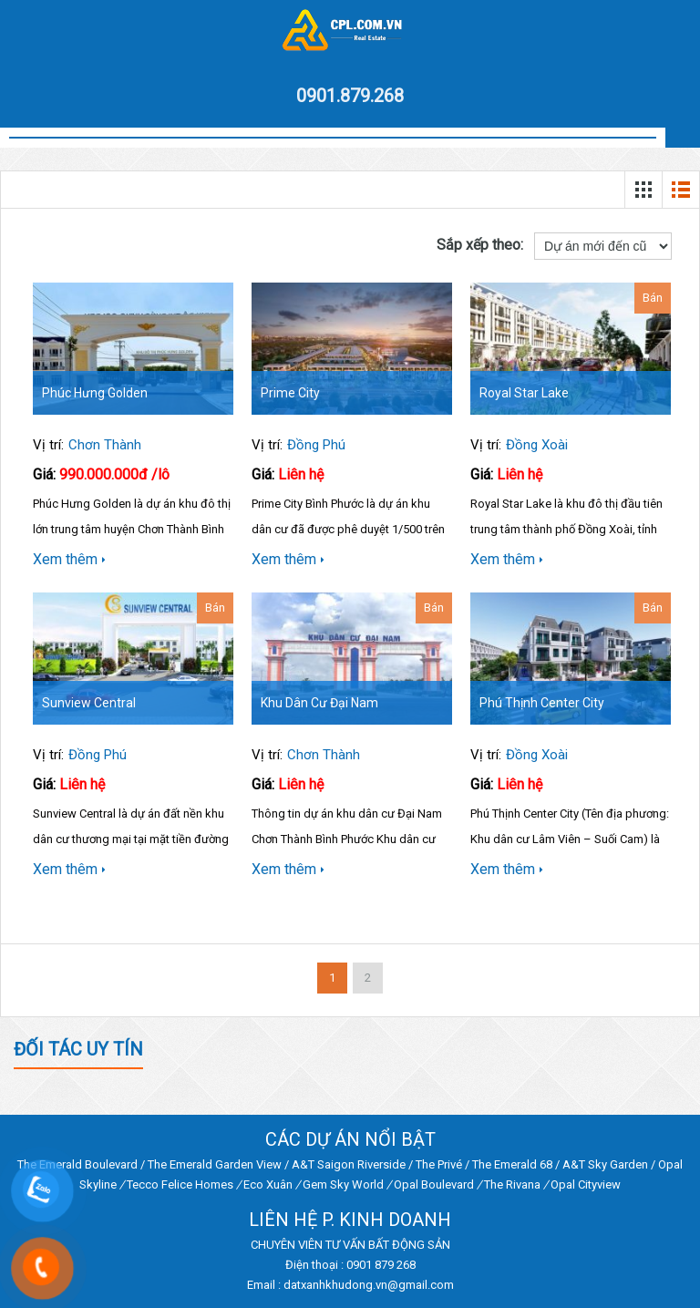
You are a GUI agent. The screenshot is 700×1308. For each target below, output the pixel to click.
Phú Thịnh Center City (541, 702)
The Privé (439, 1164)
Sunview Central (89, 702)
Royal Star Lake (524, 393)
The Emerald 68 (512, 1164)
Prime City (290, 393)
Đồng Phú (316, 445)
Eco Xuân (268, 1184)
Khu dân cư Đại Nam (319, 702)
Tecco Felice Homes (180, 1184)
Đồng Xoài (537, 445)
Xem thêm (69, 559)
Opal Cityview (586, 1184)
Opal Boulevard (434, 1184)
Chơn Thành (104, 445)
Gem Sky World (343, 1184)
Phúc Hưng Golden (95, 393)
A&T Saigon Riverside (349, 1164)
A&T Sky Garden (605, 1164)
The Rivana (512, 1184)
